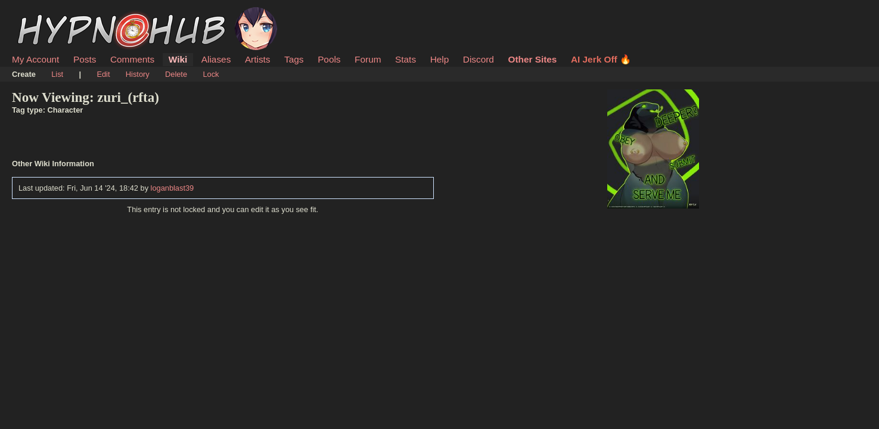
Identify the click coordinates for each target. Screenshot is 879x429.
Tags (293, 59)
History (138, 74)
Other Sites (532, 59)
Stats (405, 59)
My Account (35, 59)
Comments (132, 59)
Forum (368, 59)
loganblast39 (172, 188)
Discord (478, 59)
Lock (211, 74)
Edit (103, 74)
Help (439, 59)
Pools (329, 59)
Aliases (216, 59)
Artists (258, 59)
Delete (176, 74)
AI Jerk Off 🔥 (601, 59)
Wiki (178, 59)
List (57, 74)
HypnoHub (44, 13)
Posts (84, 59)
